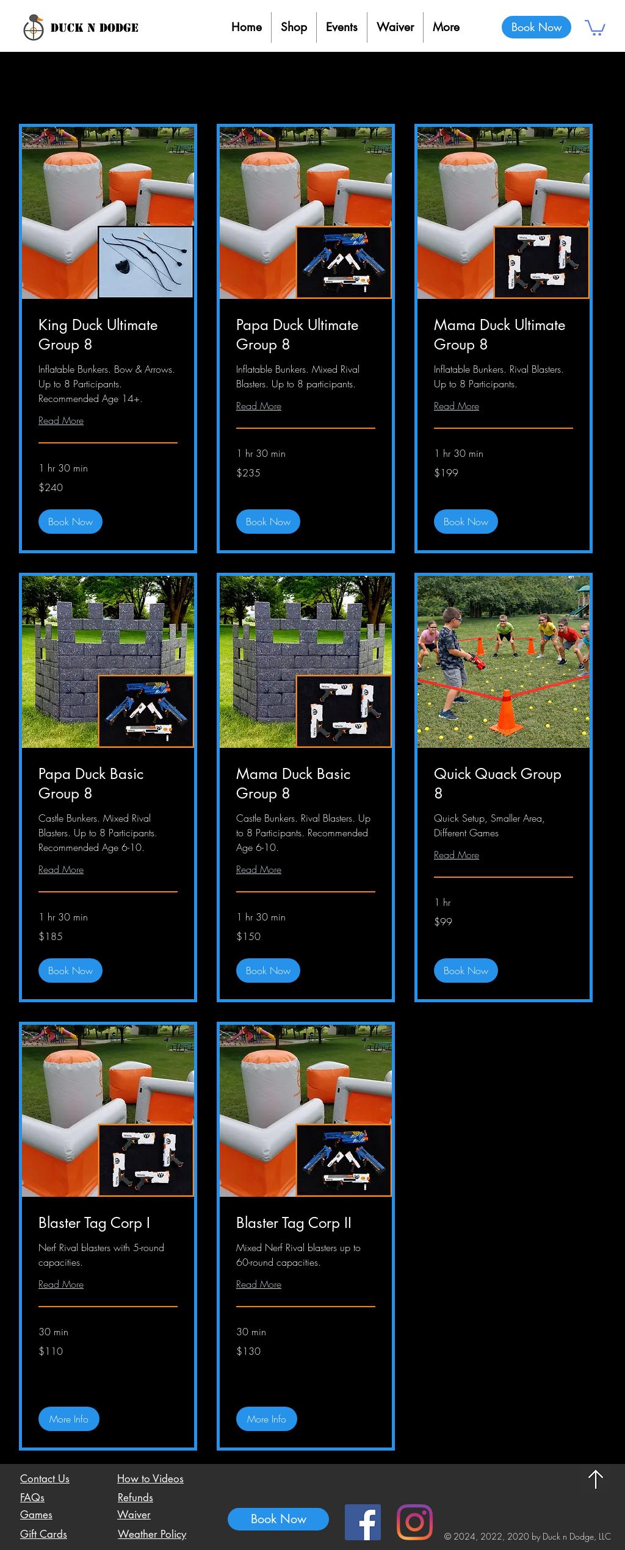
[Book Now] (536, 27)
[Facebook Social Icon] (363, 1522)
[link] (108, 334)
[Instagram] (415, 1522)
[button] (595, 27)
